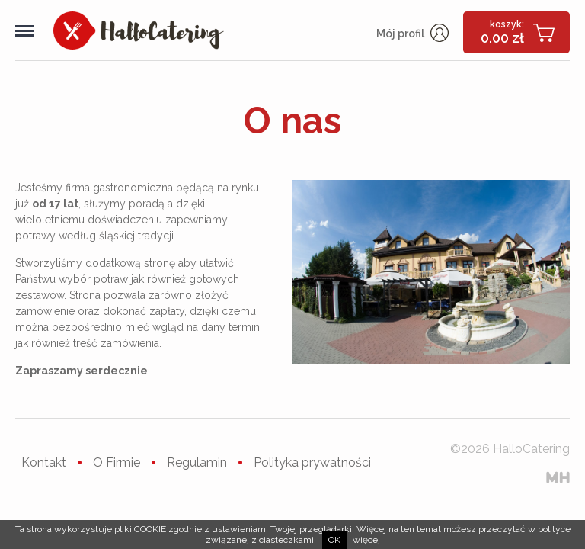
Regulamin (197, 462)
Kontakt (43, 462)
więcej (366, 540)
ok (334, 540)
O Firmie (116, 462)
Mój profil (412, 33)
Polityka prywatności (312, 462)
